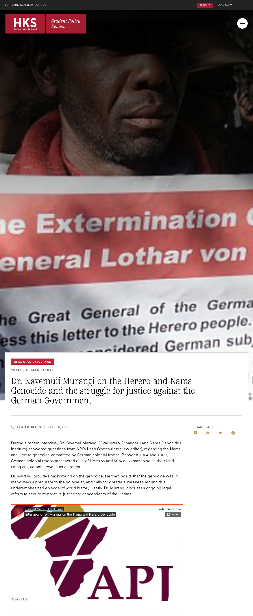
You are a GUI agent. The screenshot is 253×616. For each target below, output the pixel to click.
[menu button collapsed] (242, 23)
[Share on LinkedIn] (195, 433)
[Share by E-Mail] (207, 433)
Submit (204, 5)
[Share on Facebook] (233, 433)
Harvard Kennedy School (26, 4)
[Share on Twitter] (220, 433)
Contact (225, 5)
